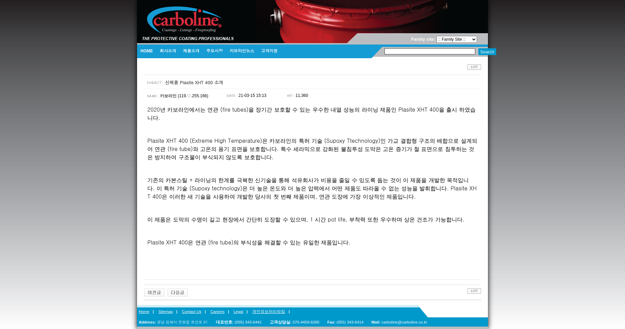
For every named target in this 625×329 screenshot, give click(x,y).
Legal (238, 311)
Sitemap (165, 311)
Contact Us (191, 311)
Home (144, 311)
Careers (217, 311)
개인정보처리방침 (268, 311)
